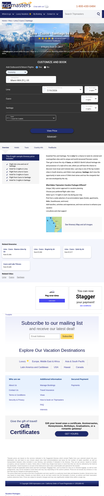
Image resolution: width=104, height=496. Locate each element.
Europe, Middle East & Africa (46, 361)
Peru (10, 21)
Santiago (29, 21)
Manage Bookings (47, 385)
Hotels (16, 148)
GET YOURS (71, 434)
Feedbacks (52, 148)
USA (56, 367)
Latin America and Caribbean (34, 367)
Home (4, 21)
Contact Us (13, 390)
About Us (13, 385)
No (46, 67)
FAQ (42, 405)
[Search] (79, 14)
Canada (80, 367)
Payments (75, 385)
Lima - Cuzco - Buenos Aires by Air (14, 250)
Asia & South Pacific (75, 361)
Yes (39, 67)
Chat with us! (40, 7)
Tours (27, 148)
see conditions (85, 306)
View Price (52, 131)
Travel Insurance (47, 390)
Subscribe (67, 336)
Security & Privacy (16, 400)
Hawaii (67, 367)
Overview (5, 148)
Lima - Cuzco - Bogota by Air (44, 249)
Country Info (38, 148)
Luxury (23, 361)
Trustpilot (8, 315)
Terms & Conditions (17, 395)
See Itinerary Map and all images (78, 224)
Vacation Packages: (12, 494)
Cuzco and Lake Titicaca (12, 264)
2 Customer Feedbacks (52, 41)
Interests (43, 409)
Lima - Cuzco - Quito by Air (74, 249)
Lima (16, 21)
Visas (42, 395)
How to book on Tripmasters (52, 400)
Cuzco (21, 21)
